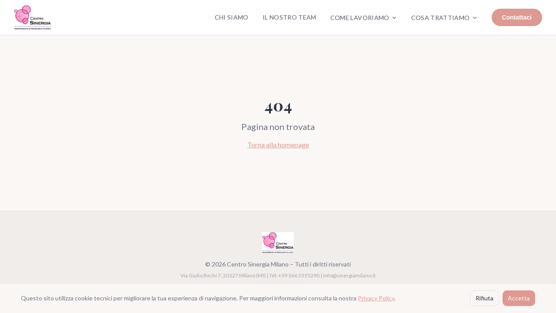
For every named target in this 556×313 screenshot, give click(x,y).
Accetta (519, 298)
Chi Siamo (232, 17)
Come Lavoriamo (363, 17)
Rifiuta (484, 298)
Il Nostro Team (289, 17)
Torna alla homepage (278, 144)
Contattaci (517, 17)
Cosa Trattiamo (444, 17)
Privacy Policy (376, 298)
